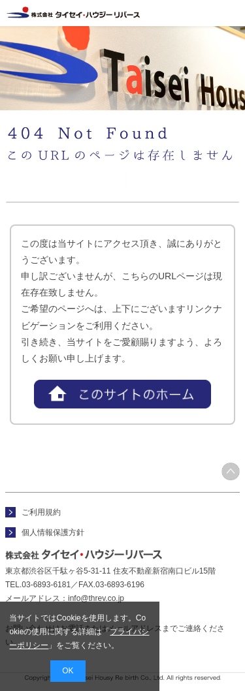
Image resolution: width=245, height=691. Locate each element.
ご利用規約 (41, 512)
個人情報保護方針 (53, 532)
